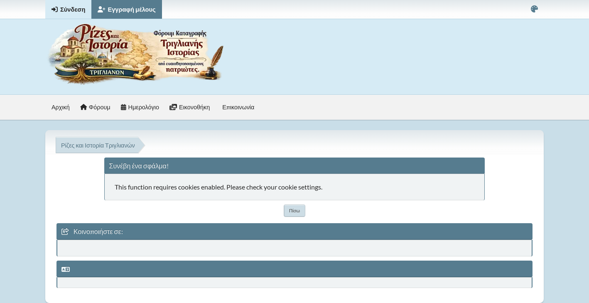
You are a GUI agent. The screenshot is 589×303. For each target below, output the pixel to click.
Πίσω (294, 210)
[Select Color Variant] (534, 9)
